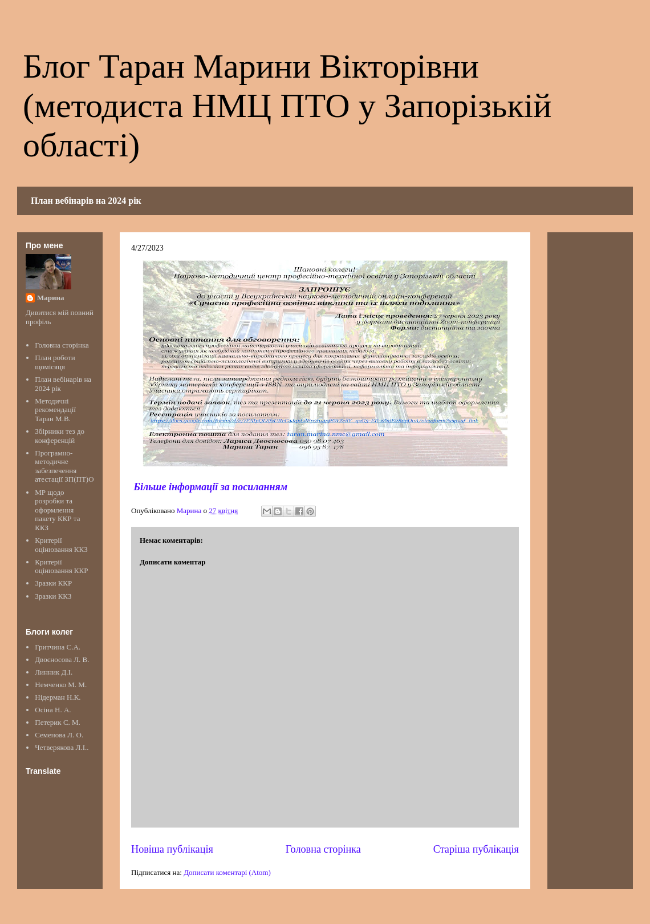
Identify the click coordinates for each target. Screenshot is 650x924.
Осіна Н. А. (53, 709)
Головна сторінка (323, 849)
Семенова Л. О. (59, 735)
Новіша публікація (172, 849)
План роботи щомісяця (55, 362)
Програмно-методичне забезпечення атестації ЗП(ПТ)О (64, 466)
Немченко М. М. (61, 684)
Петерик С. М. (57, 722)
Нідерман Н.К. (57, 697)
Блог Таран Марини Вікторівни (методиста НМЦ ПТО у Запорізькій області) (287, 105)
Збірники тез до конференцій (59, 436)
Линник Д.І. (53, 672)
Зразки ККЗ (53, 596)
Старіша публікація (476, 849)
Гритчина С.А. (57, 647)
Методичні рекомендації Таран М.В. (55, 410)
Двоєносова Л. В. (62, 659)
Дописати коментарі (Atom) (227, 872)
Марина (50, 297)
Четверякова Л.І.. (61, 747)
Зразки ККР (53, 583)
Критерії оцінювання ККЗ (61, 545)
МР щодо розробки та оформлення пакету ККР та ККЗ (57, 510)
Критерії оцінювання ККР (61, 566)
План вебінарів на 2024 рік (86, 200)
